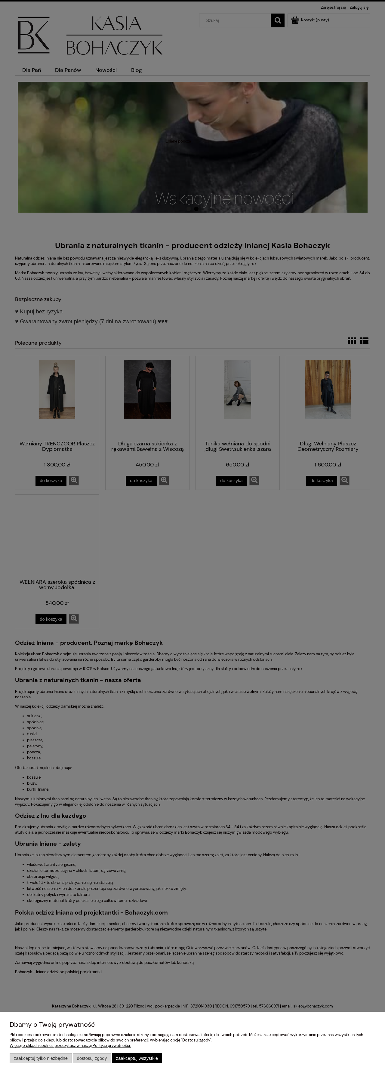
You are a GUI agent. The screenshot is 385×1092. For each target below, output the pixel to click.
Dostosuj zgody (92, 1058)
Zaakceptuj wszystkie (137, 1058)
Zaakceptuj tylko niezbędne (41, 1058)
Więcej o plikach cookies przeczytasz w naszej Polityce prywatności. (70, 1045)
